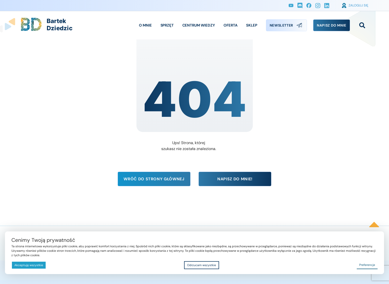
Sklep (251, 25)
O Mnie (145, 25)
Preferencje (367, 265)
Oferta (230, 25)
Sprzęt (167, 25)
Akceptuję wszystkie (28, 265)
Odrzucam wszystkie (201, 265)
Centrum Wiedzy (198, 25)
